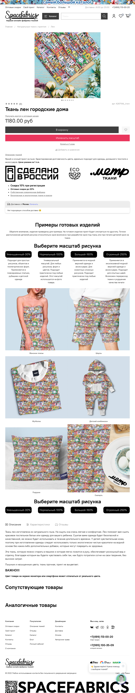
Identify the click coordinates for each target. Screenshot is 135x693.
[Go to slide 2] (63, 100)
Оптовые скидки (13, 7)
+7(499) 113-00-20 (121, 7)
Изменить (34, 204)
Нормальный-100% (51, 254)
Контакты (51, 7)
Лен (53, 26)
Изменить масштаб (67, 138)
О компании (10, 648)
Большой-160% (84, 254)
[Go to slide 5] (69, 100)
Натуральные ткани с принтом (31, 26)
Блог (32, 639)
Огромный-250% (116, 254)
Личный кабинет (37, 644)
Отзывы (62, 7)
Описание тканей (37, 626)
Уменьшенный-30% (18, 254)
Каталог (40, 7)
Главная (9, 26)
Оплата (58, 635)
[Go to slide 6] (71, 100)
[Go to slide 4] (67, 100)
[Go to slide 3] (65, 100)
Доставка (59, 631)
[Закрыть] (123, 666)
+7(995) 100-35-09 (102, 645)
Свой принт (28, 7)
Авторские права (62, 639)
